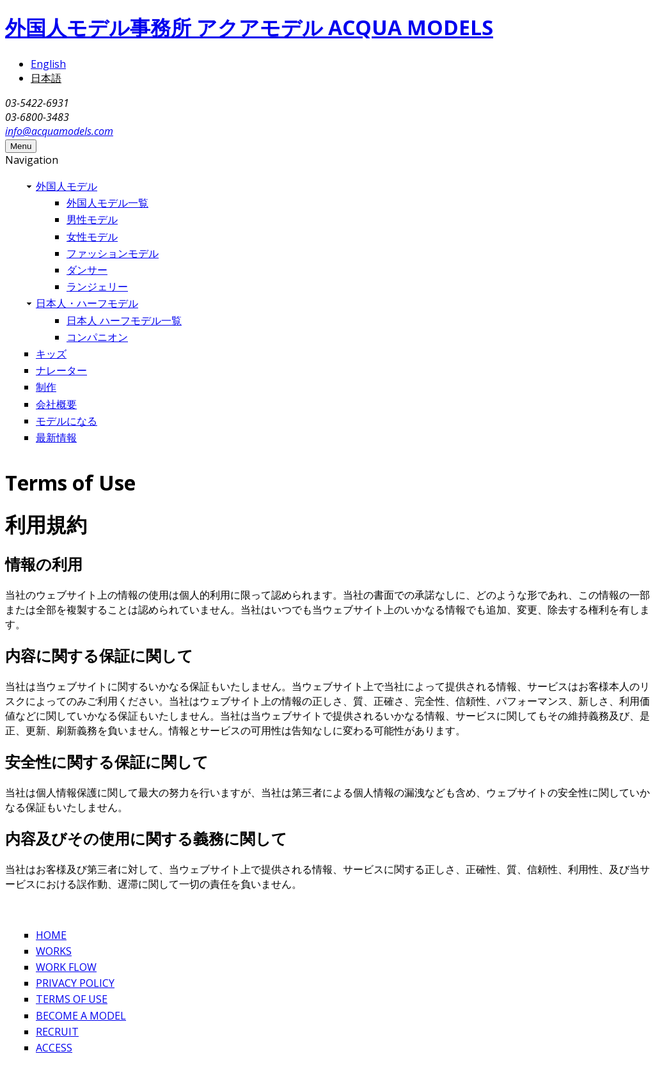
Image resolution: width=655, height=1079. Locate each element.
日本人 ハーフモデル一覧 (124, 320)
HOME (51, 935)
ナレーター (61, 370)
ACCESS (54, 1048)
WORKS (54, 951)
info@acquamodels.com (59, 131)
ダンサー (87, 270)
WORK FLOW (66, 967)
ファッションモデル (113, 253)
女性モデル (92, 237)
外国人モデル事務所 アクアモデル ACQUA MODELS (249, 27)
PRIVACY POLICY (75, 983)
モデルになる (66, 421)
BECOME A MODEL (81, 1016)
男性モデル (92, 219)
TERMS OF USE (71, 999)
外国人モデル (66, 186)
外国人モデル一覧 (107, 203)
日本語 (46, 78)
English (48, 64)
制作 (46, 387)
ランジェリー (97, 287)
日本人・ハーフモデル (87, 303)
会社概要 (56, 404)
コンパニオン (97, 337)
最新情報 (56, 437)
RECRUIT (57, 1032)
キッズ (51, 354)
